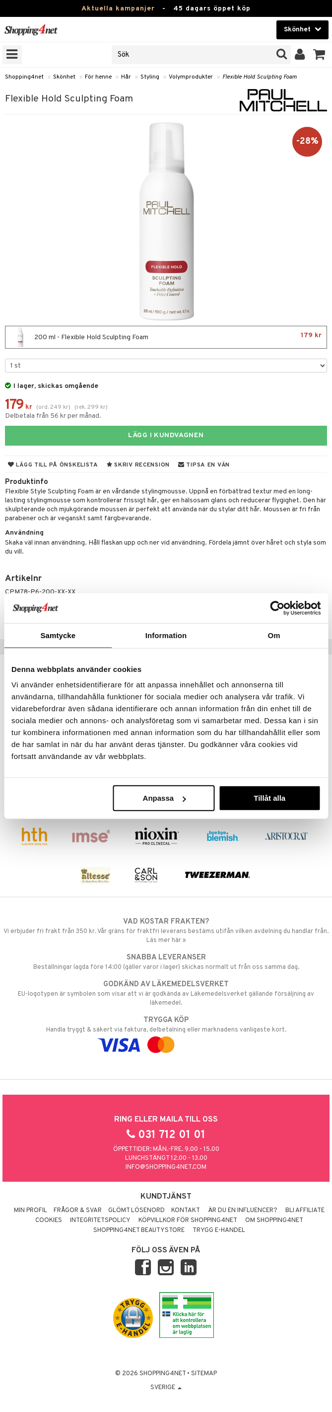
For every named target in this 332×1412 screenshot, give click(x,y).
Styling (149, 77)
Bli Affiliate (305, 1211)
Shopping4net (24, 77)
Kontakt (185, 1211)
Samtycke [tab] (57, 635)
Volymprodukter (191, 77)
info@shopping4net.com (166, 1167)
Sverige (166, 1388)
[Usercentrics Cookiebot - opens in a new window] (277, 607)
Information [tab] (166, 635)
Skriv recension (138, 465)
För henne (98, 77)
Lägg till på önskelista (53, 465)
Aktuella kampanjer (118, 8)
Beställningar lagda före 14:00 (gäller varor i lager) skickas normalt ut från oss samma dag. (166, 961)
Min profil (30, 1211)
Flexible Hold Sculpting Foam (259, 77)
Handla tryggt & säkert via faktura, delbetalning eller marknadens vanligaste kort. (166, 1032)
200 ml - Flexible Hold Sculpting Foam (166, 337)
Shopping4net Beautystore (139, 1230)
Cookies (48, 1220)
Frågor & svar (78, 1211)
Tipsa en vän (204, 465)
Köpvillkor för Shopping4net (187, 1220)
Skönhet (64, 77)
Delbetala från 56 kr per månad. (53, 416)
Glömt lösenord (136, 1211)
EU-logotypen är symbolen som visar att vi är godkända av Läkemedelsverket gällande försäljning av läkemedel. (166, 993)
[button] (319, 54)
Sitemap (204, 1374)
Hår (126, 77)
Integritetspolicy (100, 1220)
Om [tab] (274, 635)
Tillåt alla (269, 798)
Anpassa (164, 798)
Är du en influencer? (242, 1211)
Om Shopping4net (274, 1220)
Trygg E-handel (219, 1230)
